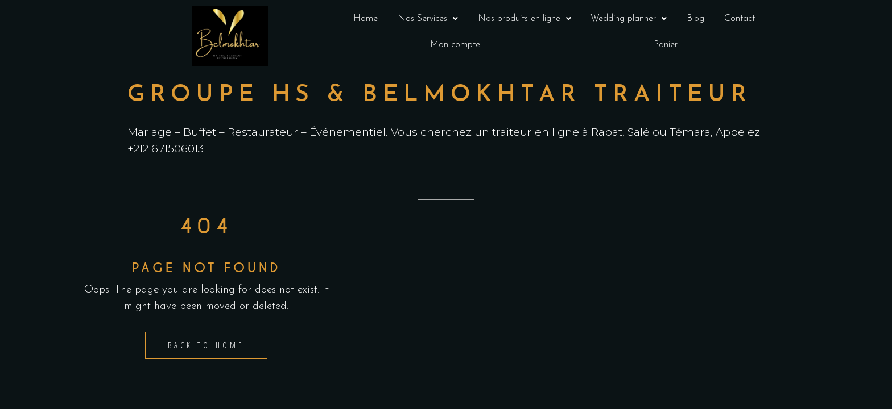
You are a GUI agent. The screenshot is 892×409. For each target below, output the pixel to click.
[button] (428, 19)
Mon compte (455, 44)
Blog (695, 18)
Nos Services (428, 18)
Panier (666, 44)
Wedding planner (628, 18)
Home (365, 18)
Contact (739, 18)
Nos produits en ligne (524, 18)
